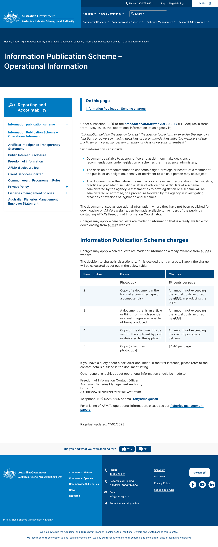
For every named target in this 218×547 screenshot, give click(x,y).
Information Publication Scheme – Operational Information (33, 138)
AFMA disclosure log (23, 171)
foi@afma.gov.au (145, 402)
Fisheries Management (164, 23)
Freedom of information (25, 165)
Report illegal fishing (172, 3)
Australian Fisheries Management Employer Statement (33, 205)
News (72, 493)
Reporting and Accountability (29, 45)
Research (74, 499)
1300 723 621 (145, 3)
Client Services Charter (25, 178)
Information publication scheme (65, 45)
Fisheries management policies (31, 197)
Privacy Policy (18, 190)
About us (92, 15)
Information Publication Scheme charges (116, 112)
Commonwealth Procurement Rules (34, 184)
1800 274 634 (130, 488)
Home (7, 45)
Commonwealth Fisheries (131, 23)
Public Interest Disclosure (27, 159)
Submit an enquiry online (124, 507)
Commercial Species (81, 481)
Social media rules (164, 493)
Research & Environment (197, 23)
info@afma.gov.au (120, 500)
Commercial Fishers (98, 23)
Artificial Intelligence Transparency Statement (34, 150)
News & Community (114, 15)
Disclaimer (160, 480)
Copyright (159, 473)
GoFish (203, 3)
